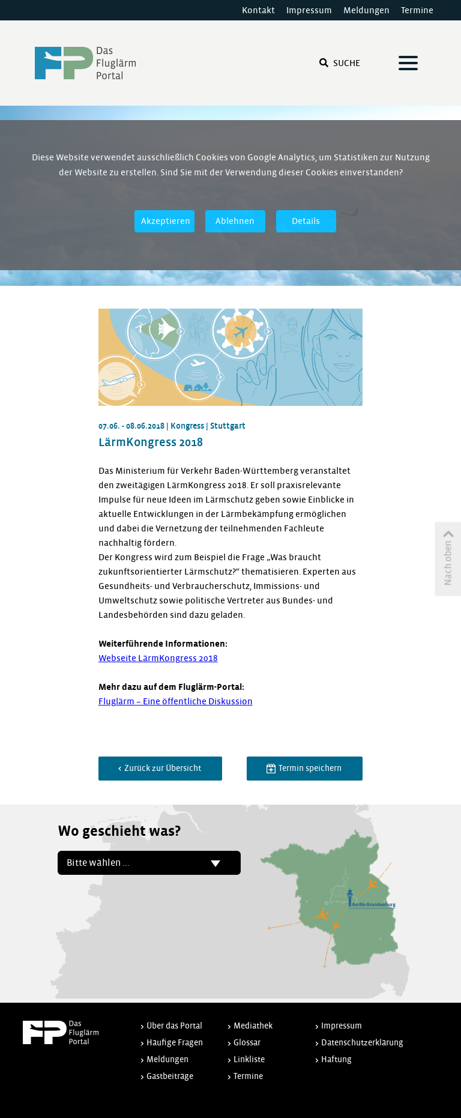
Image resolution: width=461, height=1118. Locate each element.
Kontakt (258, 10)
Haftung (336, 1059)
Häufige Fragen (174, 1042)
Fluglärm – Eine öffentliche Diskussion (175, 701)
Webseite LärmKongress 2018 (158, 658)
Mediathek (253, 1025)
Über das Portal (174, 1025)
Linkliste (249, 1059)
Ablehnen (235, 221)
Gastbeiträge (169, 1076)
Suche (339, 63)
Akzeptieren (165, 221)
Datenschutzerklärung (362, 1042)
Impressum (309, 10)
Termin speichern (309, 768)
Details (306, 221)
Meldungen (366, 10)
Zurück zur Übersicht (161, 768)
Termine (417, 10)
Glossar (247, 1042)
